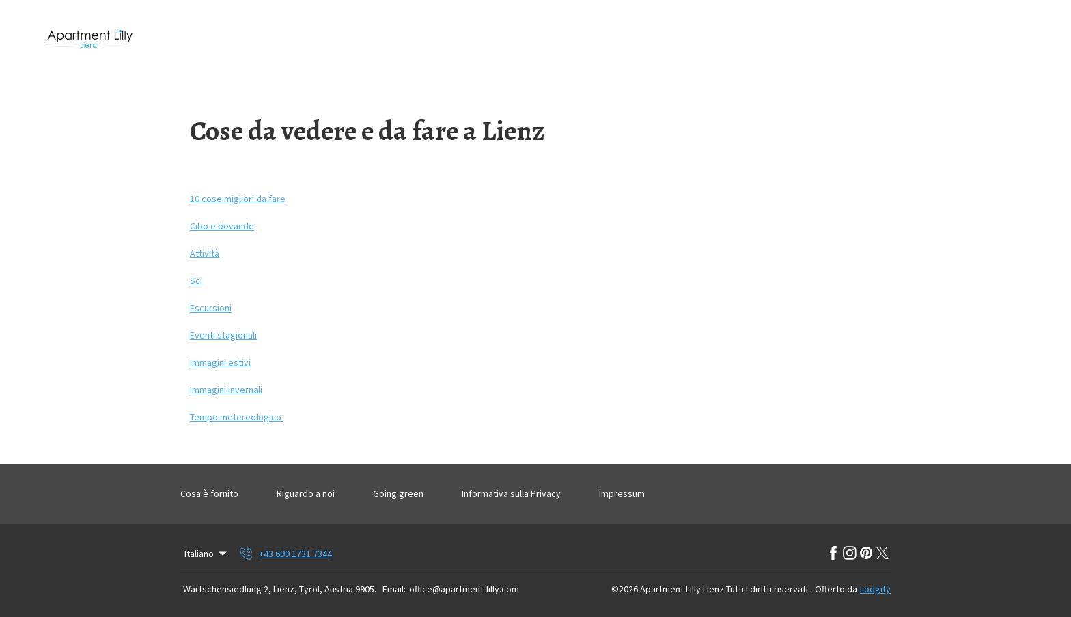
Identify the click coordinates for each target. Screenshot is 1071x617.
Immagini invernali (226, 390)
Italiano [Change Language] (206, 553)
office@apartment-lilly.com (464, 589)
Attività (204, 253)
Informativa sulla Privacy (511, 493)
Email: (394, 589)
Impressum (622, 493)
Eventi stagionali (223, 335)
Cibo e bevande (222, 226)
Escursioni (211, 308)
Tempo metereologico (236, 417)
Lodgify (875, 589)
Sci (196, 280)
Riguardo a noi (306, 493)
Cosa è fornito (209, 493)
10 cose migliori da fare (238, 198)
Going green (398, 493)
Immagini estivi (220, 362)
